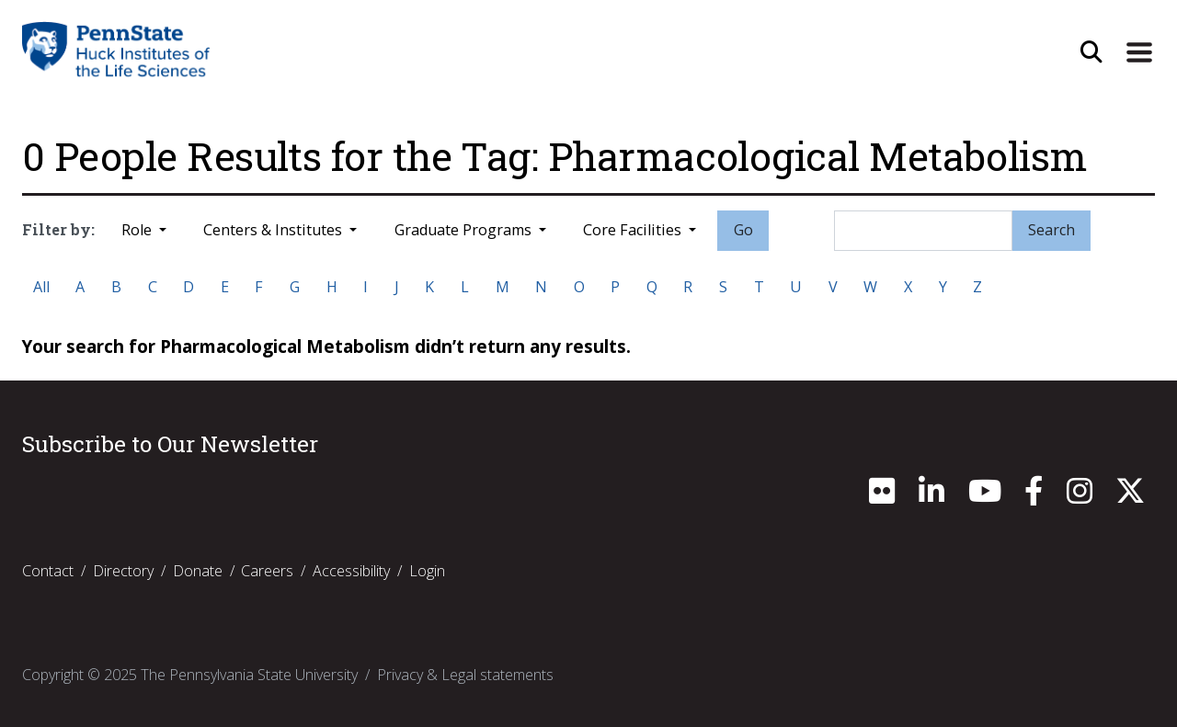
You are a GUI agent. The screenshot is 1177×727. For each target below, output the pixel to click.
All (41, 287)
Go (743, 230)
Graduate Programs (464, 230)
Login (427, 571)
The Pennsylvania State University (249, 675)
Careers (267, 571)
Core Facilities (634, 230)
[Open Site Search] (1091, 52)
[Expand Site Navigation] (1139, 52)
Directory (123, 571)
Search (1051, 230)
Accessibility (351, 571)
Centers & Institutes (274, 230)
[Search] (923, 230)
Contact (48, 571)
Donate (198, 571)
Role (138, 230)
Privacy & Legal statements (465, 675)
